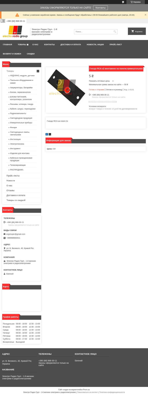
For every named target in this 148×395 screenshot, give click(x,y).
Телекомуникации (18, 165)
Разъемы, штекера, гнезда (21, 104)
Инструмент (15, 148)
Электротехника (17, 144)
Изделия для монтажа (19, 153)
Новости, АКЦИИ (95, 44)
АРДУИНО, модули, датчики (22, 75)
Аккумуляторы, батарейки (21, 87)
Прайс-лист (116, 44)
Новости (11, 180)
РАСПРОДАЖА (16, 170)
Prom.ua (86, 390)
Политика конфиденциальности (112, 392)
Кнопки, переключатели (20, 92)
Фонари (13, 127)
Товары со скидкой (16, 200)
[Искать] (114, 31)
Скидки (31, 54)
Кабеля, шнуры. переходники (22, 109)
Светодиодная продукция (21, 118)
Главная (7, 44)
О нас (35, 44)
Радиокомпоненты (18, 113)
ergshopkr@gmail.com (15, 234)
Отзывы (10, 190)
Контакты (101, 7)
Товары (22, 44)
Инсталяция (15, 139)
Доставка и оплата (70, 44)
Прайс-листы (13, 175)
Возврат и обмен (12, 54)
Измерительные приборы (21, 123)
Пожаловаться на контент (87, 392)
